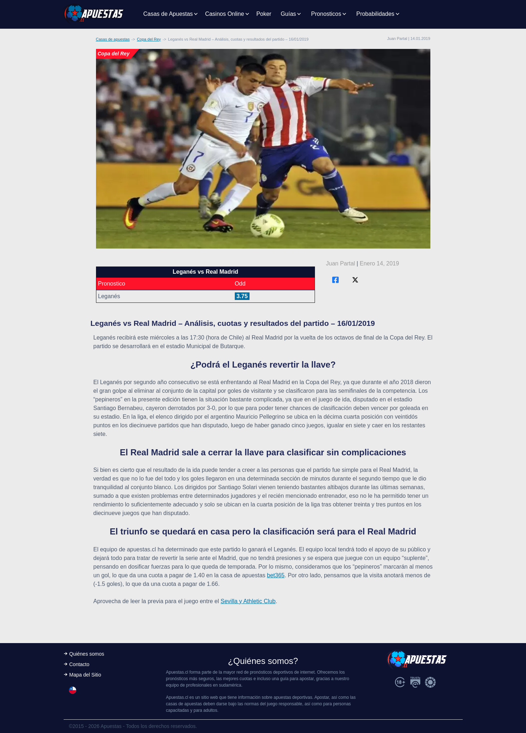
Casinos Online (224, 14)
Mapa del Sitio (85, 675)
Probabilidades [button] (375, 14)
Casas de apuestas (113, 39)
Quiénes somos (86, 654)
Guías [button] (288, 14)
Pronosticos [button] (326, 14)
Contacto (79, 664)
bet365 (276, 575)
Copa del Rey (149, 39)
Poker (263, 14)
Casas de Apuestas (168, 14)
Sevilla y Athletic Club (248, 601)
